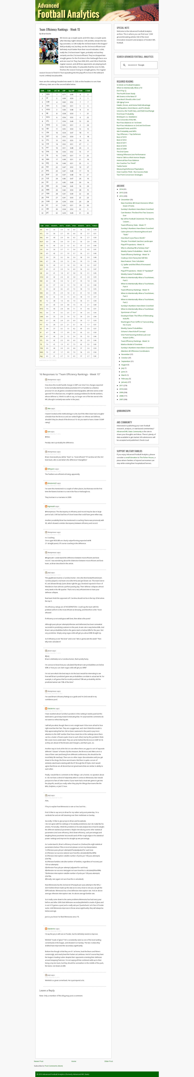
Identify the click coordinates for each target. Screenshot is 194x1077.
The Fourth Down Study (126, 93)
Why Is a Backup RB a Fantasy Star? (135, 248)
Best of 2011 (121, 143)
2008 (121, 396)
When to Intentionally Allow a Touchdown (137, 309)
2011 (121, 385)
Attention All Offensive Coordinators (135, 351)
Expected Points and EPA (126, 128)
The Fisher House (147, 457)
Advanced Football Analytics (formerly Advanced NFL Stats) (66, 1074)
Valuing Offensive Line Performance (131, 154)
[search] (138, 65)
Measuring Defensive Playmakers (130, 169)
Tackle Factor (122, 166)
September (126, 361)
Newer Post (38, 1061)
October (124, 358)
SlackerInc (51, 708)
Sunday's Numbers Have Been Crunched (137, 209)
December (125, 199)
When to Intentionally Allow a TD (129, 88)
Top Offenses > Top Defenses (129, 134)
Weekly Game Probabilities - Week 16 (136, 251)
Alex (49, 408)
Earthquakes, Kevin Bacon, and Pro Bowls (133, 108)
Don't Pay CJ (121, 90)
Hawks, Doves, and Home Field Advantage (133, 105)
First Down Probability (125, 114)
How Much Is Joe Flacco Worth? (133, 238)
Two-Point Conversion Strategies (130, 175)
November (125, 354)
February (125, 378)
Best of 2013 (121, 137)
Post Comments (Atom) (54, 1066)
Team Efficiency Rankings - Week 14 (135, 341)
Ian (49, 431)
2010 (121, 389)
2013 (121, 192)
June (123, 371)
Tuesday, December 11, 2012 (53, 382)
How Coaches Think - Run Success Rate (132, 172)
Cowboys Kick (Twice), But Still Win (134, 258)
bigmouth (51, 506)
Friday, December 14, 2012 (52, 977)
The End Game (122, 151)
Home (73, 1061)
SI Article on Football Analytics (128, 85)
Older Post (108, 1061)
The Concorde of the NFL (126, 119)
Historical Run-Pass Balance (128, 160)
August (124, 365)
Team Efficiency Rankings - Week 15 (59, 29)
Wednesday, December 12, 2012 (53, 693)
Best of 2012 (121, 140)
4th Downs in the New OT (127, 96)
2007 (121, 399)
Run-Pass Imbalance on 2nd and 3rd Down (134, 125)
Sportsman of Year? (129, 312)
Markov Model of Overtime (131, 344)
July (123, 368)
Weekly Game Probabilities (132, 274)
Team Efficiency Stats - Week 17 (133, 225)
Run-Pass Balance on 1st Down (129, 122)
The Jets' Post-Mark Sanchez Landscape (137, 241)
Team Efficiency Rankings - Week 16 (135, 254)
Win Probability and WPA (126, 131)
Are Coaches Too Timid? (126, 163)
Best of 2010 (121, 146)
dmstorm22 (52, 483)
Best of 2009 (121, 149)
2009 (121, 392)
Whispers (51, 469)
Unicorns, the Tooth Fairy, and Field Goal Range (135, 111)
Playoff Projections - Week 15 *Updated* (137, 271)
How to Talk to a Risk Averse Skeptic (131, 157)
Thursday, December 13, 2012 (53, 931)
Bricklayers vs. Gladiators (127, 117)
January (124, 382)
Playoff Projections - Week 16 (132, 244)
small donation (131, 457)
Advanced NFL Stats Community (129, 431)
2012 (121, 196)
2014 (121, 189)
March (124, 375)
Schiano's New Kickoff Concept (133, 331)
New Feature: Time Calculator (132, 261)
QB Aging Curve (123, 102)
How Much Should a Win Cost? (129, 99)
